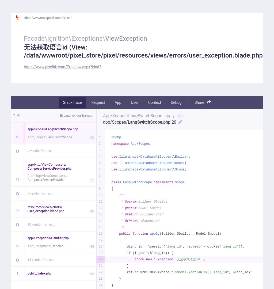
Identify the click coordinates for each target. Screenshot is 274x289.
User (134, 102)
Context (154, 102)
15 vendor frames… (41, 260)
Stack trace (72, 102)
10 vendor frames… (41, 224)
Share (203, 102)
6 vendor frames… (40, 193)
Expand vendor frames (76, 115)
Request (98, 102)
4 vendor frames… (40, 151)
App (118, 102)
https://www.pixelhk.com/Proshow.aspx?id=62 (62, 67)
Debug (176, 102)
